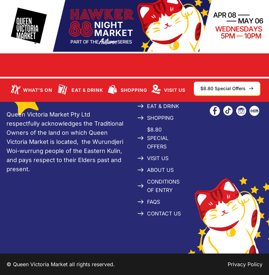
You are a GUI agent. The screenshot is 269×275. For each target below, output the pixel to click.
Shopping (134, 90)
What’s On (37, 90)
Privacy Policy (245, 264)
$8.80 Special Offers (157, 138)
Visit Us (174, 90)
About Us (160, 170)
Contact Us (164, 213)
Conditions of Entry (163, 185)
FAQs (153, 202)
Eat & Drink (87, 90)
